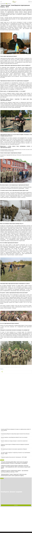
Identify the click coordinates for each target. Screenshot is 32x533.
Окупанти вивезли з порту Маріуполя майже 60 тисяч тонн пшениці (14, 437)
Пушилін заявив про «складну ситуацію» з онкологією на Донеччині (14, 440)
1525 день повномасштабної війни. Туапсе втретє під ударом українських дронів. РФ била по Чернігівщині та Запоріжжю (14, 462)
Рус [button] (29, 1)
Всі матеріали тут (16, 505)
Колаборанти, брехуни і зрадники (11, 492)
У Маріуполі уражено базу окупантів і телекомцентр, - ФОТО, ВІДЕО (14, 457)
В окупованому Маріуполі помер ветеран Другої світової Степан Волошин (15, 433)
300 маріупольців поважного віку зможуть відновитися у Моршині (14, 449)
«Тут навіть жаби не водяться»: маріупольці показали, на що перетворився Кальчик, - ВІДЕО (15, 453)
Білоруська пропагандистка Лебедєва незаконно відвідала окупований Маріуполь (15, 445)
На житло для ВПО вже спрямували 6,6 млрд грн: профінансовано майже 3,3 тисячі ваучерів (16, 430)
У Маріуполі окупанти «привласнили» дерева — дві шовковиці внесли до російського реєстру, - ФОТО (14, 471)
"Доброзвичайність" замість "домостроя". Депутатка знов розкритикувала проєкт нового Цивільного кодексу (13, 475)
